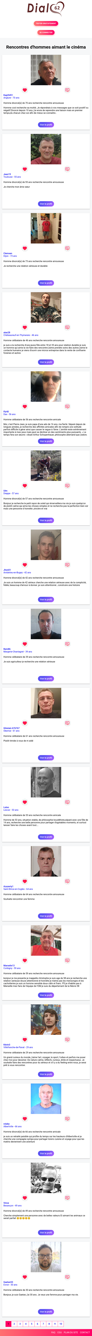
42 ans (27, 572)
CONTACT (85, 1332)
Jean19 (7, 174)
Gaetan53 (8, 1282)
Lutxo (6, 807)
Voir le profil (46, 124)
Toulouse (7, 177)
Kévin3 (6, 1044)
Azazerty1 (8, 886)
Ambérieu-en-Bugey (13, 572)
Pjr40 (6, 411)
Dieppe (6, 493)
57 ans (15, 493)
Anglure (7, 97)
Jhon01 (7, 570)
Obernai (7, 730)
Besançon (8, 1205)
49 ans (18, 1205)
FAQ (53, 1332)
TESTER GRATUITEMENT (46, 23)
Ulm (5, 490)
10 (60, 1324)
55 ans (17, 177)
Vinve (6, 1203)
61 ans (16, 730)
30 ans (14, 1284)
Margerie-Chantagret (13, 651)
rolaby (6, 1124)
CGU (59, 1332)
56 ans (12, 414)
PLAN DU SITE (71, 1332)
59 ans (17, 968)
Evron (6, 1284)
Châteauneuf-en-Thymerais (16, 335)
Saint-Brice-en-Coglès (14, 889)
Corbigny (7, 968)
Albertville (8, 1126)
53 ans (15, 810)
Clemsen (7, 253)
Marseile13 (9, 965)
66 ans (18, 1126)
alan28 (6, 332)
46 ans (35, 335)
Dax (5, 414)
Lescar (6, 810)
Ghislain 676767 (11, 728)
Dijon (5, 256)
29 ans (29, 1047)
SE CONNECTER (46, 32)
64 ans (29, 889)
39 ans (28, 651)
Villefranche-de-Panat (14, 1047)
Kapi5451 (8, 95)
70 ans (16, 97)
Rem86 (7, 649)
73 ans (13, 256)
